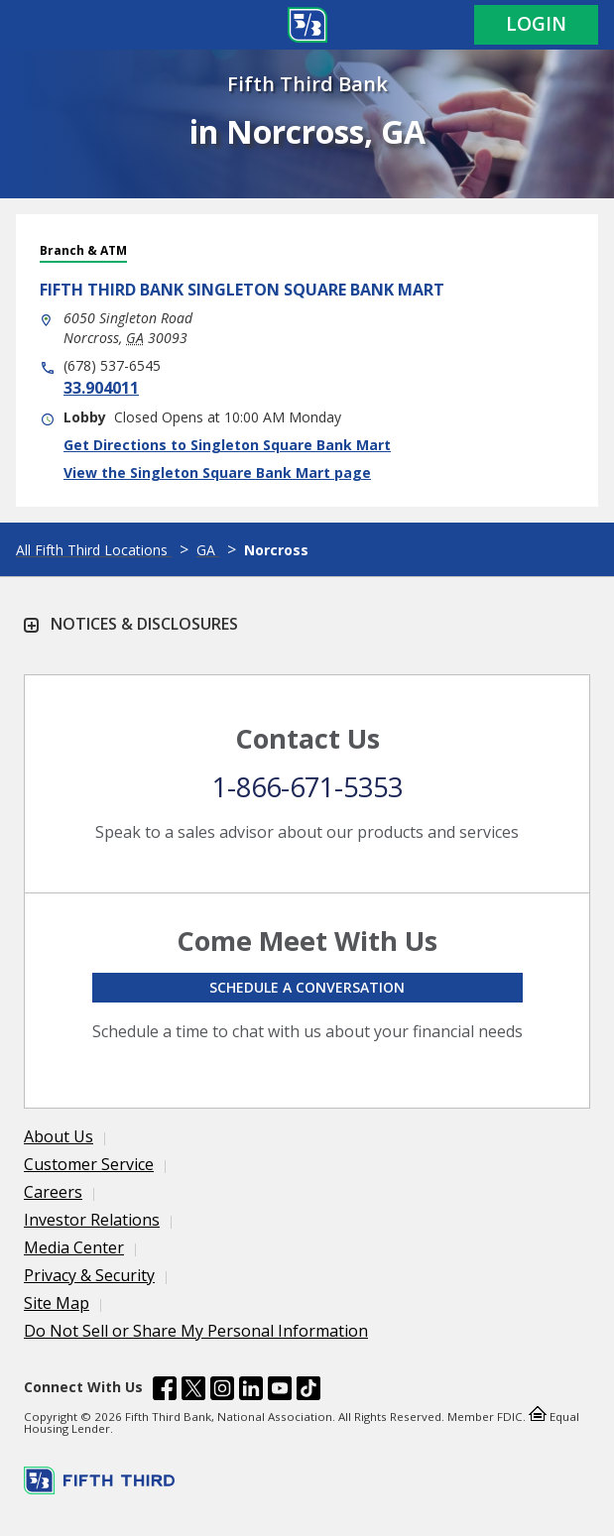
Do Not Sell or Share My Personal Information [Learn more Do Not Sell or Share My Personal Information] (196, 1331)
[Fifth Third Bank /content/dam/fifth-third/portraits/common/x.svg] (193, 1391)
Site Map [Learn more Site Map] (56, 1303)
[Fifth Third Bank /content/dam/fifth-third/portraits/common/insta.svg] (222, 1391)
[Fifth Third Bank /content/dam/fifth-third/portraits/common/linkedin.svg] (251, 1391)
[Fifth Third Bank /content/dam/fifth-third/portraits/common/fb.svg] (165, 1391)
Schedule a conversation (307, 987)
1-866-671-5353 (307, 786)
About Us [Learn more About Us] (58, 1136)
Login (536, 24)
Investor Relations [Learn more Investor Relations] (92, 1220)
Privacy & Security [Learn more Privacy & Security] (89, 1275)
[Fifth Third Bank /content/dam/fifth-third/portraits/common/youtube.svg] (280, 1391)
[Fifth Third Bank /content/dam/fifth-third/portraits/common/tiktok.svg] (308, 1391)
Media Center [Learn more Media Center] (74, 1247)
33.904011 (101, 388)
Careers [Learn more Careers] (53, 1192)
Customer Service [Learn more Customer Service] (89, 1164)
